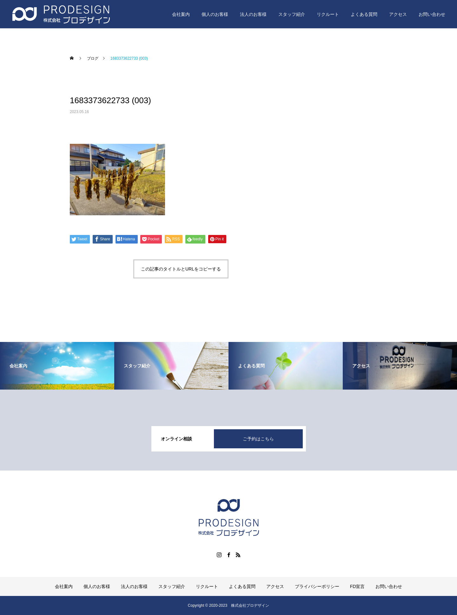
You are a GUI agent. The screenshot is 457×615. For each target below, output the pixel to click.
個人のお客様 (215, 14)
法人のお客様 (253, 14)
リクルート (328, 14)
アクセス (398, 14)
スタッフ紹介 (291, 14)
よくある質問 (364, 14)
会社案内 (181, 14)
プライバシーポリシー (317, 586)
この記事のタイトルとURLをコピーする (181, 268)
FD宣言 (357, 586)
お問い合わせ (432, 14)
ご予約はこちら (258, 438)
